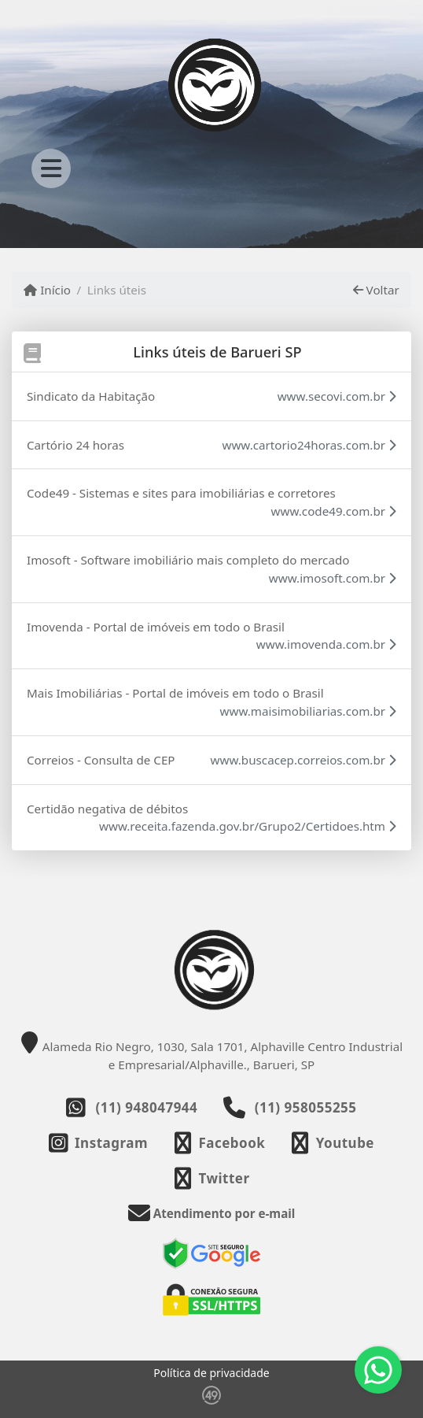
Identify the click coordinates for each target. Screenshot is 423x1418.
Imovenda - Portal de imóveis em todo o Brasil (156, 627)
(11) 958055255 (306, 1107)
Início (47, 290)
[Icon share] (98, 1143)
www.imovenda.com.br (326, 644)
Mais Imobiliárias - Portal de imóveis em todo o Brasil (175, 693)
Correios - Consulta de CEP (101, 760)
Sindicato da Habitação (91, 396)
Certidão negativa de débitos (107, 808)
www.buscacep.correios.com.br (303, 760)
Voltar (376, 290)
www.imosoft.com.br (332, 578)
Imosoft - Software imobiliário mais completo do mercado (188, 560)
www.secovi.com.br (337, 396)
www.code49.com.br (333, 511)
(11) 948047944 (146, 1107)
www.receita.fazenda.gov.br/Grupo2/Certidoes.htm (247, 826)
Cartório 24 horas (75, 445)
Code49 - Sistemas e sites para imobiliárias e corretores (181, 493)
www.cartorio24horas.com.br (309, 445)
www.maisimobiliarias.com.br (308, 711)
